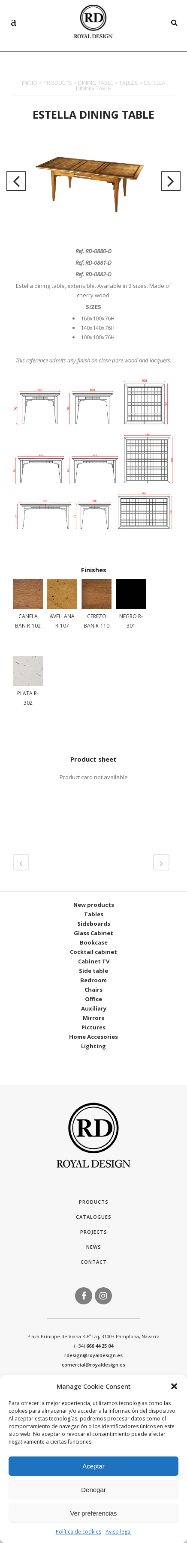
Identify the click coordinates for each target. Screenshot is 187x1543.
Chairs (93, 989)
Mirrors (93, 1018)
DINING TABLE (95, 83)
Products (94, 1202)
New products (93, 905)
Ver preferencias (93, 1513)
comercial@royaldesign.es (93, 1364)
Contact (94, 1262)
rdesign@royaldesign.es (93, 1355)
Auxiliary (93, 1008)
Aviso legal (119, 1531)
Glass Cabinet (93, 933)
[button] (174, 1386)
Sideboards (93, 923)
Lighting (93, 1046)
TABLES (128, 83)
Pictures (93, 1027)
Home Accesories (93, 1037)
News (93, 1247)
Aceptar (93, 1466)
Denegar (93, 1489)
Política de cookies (78, 1531)
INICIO (29, 83)
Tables (93, 914)
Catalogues (94, 1217)
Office (93, 999)
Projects (93, 1232)
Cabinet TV (93, 961)
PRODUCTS (57, 83)
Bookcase (94, 942)
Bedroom (93, 980)
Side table (93, 971)
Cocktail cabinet (93, 952)
